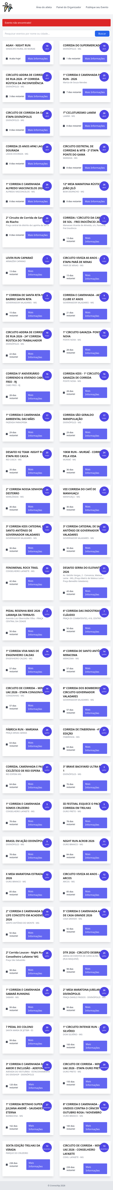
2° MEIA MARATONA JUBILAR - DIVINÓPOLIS (82, 992)
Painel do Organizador (68, 7)
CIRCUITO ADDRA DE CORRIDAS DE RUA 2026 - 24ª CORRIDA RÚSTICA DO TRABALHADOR (26, 336)
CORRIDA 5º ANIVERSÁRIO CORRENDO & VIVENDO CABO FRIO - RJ (25, 377)
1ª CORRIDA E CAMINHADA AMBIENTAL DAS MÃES (23, 417)
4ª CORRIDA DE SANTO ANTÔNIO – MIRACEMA (85, 653)
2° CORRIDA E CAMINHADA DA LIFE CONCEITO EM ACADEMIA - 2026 (26, 915)
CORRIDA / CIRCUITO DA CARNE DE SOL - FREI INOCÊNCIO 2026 (83, 220)
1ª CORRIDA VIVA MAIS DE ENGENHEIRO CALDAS (22, 653)
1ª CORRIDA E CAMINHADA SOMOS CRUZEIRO (23, 806)
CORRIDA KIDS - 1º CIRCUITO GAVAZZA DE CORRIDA (81, 375)
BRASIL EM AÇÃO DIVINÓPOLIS (26, 841)
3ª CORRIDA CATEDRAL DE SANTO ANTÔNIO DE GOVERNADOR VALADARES (84, 530)
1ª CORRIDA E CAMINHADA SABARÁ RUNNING (23, 992)
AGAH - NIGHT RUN (18, 45)
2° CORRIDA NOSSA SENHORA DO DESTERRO (27, 491)
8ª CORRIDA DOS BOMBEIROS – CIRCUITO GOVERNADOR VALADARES (83, 692)
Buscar (102, 33)
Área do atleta (44, 7)
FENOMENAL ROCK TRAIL (22, 567)
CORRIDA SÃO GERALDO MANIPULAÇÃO (78, 417)
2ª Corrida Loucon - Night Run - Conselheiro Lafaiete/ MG (26, 954)
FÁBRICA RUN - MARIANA (22, 729)
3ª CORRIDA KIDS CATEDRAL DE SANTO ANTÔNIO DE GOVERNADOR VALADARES (26, 530)
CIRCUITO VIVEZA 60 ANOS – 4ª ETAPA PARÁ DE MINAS (82, 260)
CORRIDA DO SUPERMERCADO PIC (85, 45)
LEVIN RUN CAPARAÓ (19, 258)
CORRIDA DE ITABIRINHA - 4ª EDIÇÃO (81, 731)
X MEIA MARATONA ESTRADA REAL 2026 (28, 876)
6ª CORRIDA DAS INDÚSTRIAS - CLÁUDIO (82, 613)
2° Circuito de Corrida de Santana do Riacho (27, 220)
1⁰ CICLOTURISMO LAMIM (79, 112)
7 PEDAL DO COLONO (19, 1027)
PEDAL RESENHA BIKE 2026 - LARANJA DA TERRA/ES (24, 613)
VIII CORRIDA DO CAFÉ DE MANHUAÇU (79, 491)
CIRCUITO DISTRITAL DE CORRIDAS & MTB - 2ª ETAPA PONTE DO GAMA (81, 150)
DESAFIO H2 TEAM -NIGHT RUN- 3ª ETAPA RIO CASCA (28, 454)
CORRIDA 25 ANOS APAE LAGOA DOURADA (26, 148)
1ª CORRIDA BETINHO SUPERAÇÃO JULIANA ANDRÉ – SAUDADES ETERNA (28, 1108)
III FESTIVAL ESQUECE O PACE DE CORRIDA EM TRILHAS (83, 806)
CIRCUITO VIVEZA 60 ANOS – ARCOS (81, 876)
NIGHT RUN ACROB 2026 (78, 841)
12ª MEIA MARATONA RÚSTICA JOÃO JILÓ (82, 186)
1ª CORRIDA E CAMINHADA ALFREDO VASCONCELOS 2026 (25, 186)
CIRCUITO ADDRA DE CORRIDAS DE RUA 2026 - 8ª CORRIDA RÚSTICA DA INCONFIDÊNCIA (26, 79)
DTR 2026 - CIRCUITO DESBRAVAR (84, 952)
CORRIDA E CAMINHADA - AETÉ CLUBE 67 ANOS (83, 297)
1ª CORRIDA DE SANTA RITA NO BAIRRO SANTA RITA (25, 297)
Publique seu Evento (97, 7)
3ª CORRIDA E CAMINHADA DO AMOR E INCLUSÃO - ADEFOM (25, 1066)
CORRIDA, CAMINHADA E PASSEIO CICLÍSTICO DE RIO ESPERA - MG (27, 768)
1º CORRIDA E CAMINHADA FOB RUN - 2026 (83, 77)
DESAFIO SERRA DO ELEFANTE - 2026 (83, 570)
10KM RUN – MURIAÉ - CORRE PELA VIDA (81, 454)
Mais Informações (38, 58)
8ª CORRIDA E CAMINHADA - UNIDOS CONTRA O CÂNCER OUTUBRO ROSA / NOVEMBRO (82, 1108)
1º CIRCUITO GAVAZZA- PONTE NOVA (82, 334)
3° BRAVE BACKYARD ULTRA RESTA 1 (85, 768)
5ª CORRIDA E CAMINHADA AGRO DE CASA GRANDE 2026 (84, 913)
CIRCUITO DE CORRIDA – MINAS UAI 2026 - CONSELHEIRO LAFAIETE (83, 1149)
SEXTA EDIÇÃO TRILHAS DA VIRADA (23, 1147)
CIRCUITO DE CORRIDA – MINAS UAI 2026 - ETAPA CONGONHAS (26, 690)
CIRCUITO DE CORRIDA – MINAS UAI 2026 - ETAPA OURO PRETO (83, 1066)
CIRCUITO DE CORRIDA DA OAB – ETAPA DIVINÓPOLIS (27, 114)
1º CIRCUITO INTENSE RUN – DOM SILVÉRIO (84, 1029)
